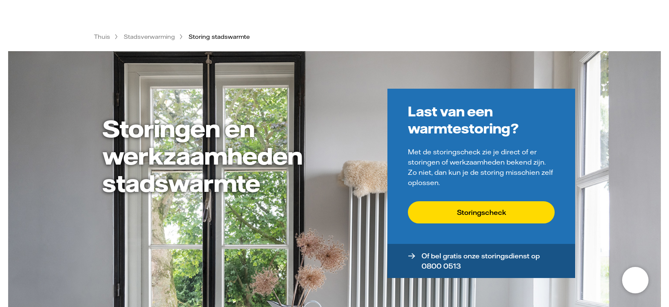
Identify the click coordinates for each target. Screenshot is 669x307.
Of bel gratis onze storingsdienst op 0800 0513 (481, 261)
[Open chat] (635, 280)
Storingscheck (481, 212)
